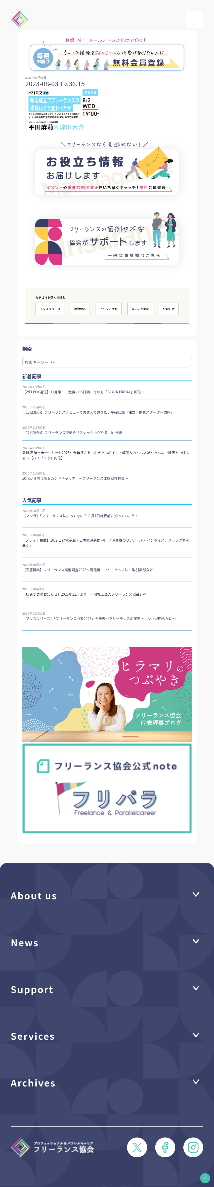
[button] (205, 1178)
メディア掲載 (140, 309)
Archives (33, 1082)
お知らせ (169, 309)
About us (34, 895)
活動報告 (80, 309)
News (25, 942)
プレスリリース (49, 309)
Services (33, 1035)
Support (32, 988)
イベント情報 (109, 309)
